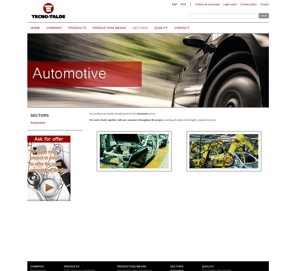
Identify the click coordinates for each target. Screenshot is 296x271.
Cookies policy (248, 4)
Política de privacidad (208, 4)
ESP (174, 4)
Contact (264, 4)
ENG (183, 4)
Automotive (38, 122)
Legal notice (230, 4)
